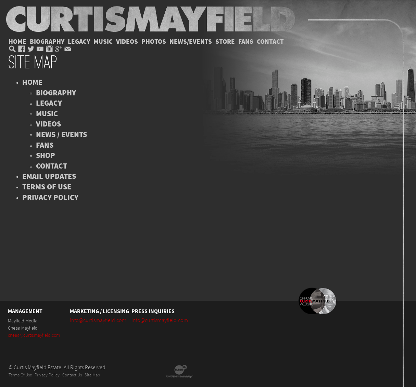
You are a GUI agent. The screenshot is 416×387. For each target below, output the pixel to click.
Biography (47, 41)
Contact (270, 41)
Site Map (92, 375)
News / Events (61, 134)
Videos (127, 41)
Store (225, 41)
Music (103, 41)
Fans (245, 41)
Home (17, 41)
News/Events (190, 41)
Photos (153, 41)
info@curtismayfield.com (98, 320)
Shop (45, 155)
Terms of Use (46, 187)
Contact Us (72, 375)
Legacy (79, 41)
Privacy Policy (50, 197)
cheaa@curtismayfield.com (34, 335)
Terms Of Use (20, 375)
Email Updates (49, 176)
